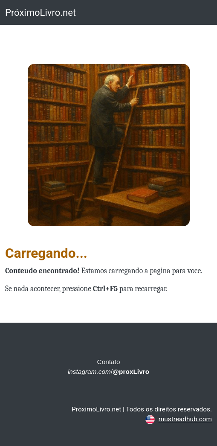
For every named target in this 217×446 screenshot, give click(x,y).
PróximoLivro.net (40, 12)
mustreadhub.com (185, 419)
